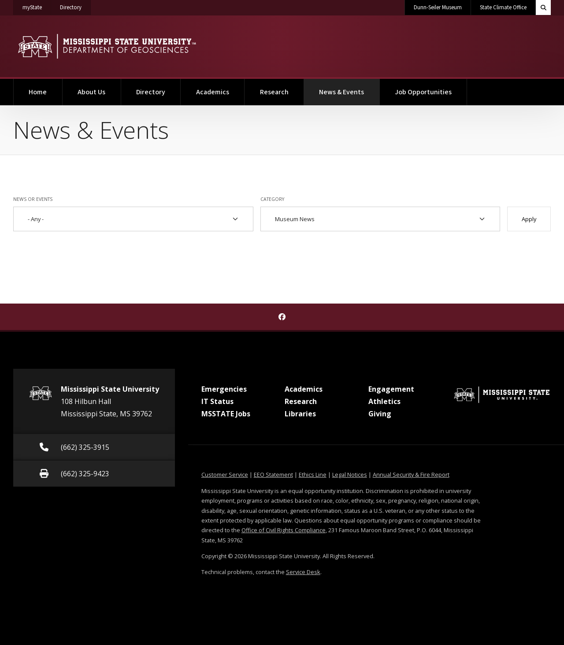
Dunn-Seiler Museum (438, 7)
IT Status (217, 401)
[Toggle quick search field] (543, 7)
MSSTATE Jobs (225, 414)
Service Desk (303, 572)
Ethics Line (313, 474)
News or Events (32, 199)
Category (272, 199)
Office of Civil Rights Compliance (283, 530)
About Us (91, 92)
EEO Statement (273, 474)
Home (38, 92)
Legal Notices (349, 474)
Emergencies (224, 389)
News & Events (349, 88)
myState (36, 5)
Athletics (384, 401)
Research (274, 92)
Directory (75, 5)
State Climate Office (503, 7)
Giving (379, 414)
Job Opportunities (423, 92)
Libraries (300, 414)
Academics (212, 92)
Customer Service (224, 474)
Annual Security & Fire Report (411, 474)
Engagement (391, 389)
